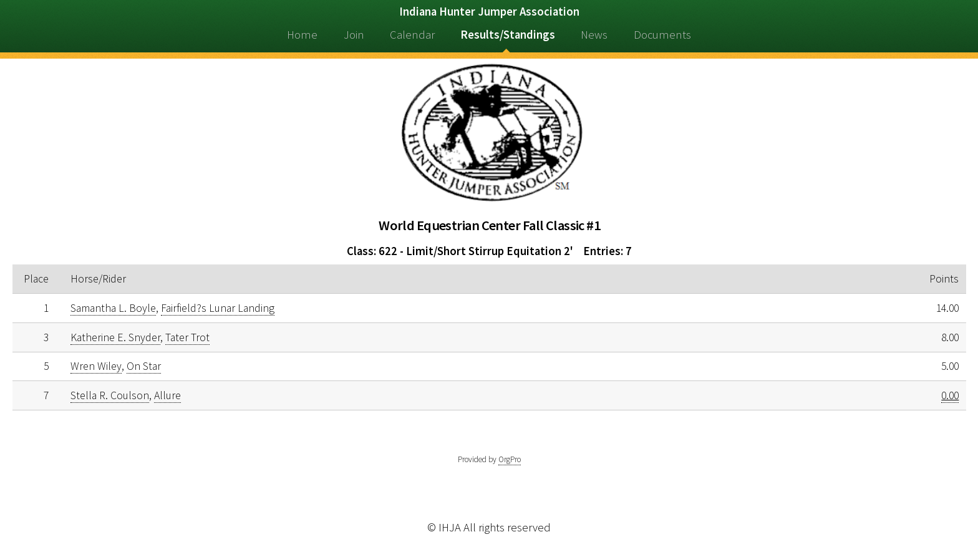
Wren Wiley (96, 366)
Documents (662, 34)
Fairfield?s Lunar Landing (217, 308)
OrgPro (509, 459)
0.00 (950, 395)
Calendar (412, 34)
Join (354, 34)
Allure (167, 395)
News (594, 34)
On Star (144, 366)
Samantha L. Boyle (113, 308)
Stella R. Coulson (109, 395)
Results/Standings (507, 34)
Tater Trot (187, 337)
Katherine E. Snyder (115, 337)
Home (302, 34)
